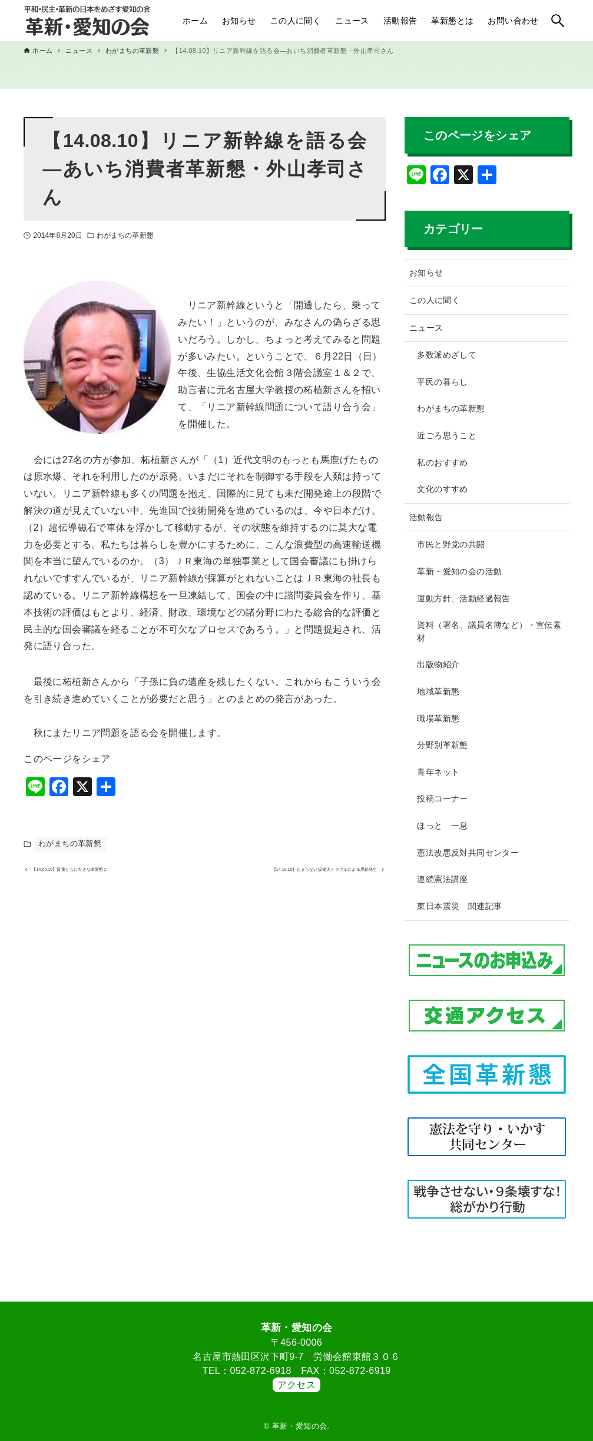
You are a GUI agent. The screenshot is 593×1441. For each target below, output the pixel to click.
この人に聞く (434, 300)
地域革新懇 (438, 691)
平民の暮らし (442, 382)
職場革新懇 (438, 718)
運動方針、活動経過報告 (463, 598)
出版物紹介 (438, 664)
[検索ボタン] (557, 20)
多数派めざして (446, 355)
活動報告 (426, 517)
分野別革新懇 (442, 745)
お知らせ (426, 272)
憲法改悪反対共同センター (468, 852)
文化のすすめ (442, 489)
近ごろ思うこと (446, 435)
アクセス (296, 1385)
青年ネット (438, 772)
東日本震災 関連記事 (459, 906)
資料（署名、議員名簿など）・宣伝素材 (489, 631)
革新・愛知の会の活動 (459, 571)
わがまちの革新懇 (125, 235)
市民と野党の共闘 (451, 544)
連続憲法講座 (442, 879)
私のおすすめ (442, 462)
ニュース (426, 327)
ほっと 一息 (442, 825)
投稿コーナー (442, 798)
